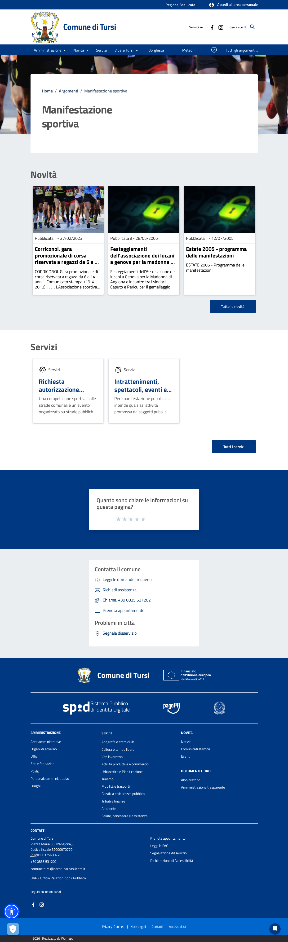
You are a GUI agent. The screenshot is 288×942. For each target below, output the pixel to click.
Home (47, 91)
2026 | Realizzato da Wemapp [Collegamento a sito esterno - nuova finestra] (52, 938)
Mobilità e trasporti (116, 786)
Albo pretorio (190, 780)
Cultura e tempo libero (118, 749)
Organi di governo (44, 749)
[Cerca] (252, 27)
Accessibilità (177, 926)
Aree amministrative (46, 741)
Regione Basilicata (180, 5)
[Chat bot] (275, 929)
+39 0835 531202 (44, 861)
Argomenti (68, 91)
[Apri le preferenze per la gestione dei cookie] (13, 929)
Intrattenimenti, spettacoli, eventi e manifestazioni (140, 389)
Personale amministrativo (50, 778)
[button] (233, 5)
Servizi (44, 347)
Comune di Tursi (89, 26)
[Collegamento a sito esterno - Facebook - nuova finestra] (212, 27)
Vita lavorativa (112, 756)
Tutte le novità (232, 306)
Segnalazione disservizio (168, 853)
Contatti (38, 830)
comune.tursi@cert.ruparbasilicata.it (58, 869)
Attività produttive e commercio (125, 764)
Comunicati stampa (195, 749)
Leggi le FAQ (159, 845)
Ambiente (109, 808)
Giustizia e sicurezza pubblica (123, 793)
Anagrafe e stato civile (118, 742)
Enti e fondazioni (43, 763)
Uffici (34, 756)
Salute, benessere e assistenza (125, 816)
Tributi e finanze (113, 801)
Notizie (186, 741)
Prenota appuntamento (168, 838)
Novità (44, 174)
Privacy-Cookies (113, 926)
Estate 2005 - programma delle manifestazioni (216, 252)
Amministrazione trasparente (203, 787)
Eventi (185, 756)
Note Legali (138, 926)
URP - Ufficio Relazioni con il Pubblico (58, 878)
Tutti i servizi (233, 446)
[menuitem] (154, 50)
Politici (35, 771)
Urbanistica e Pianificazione (122, 771)
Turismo (108, 779)
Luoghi (35, 786)
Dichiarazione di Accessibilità (171, 860)
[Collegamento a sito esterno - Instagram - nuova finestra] (220, 27)
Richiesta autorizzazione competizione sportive (59, 393)
